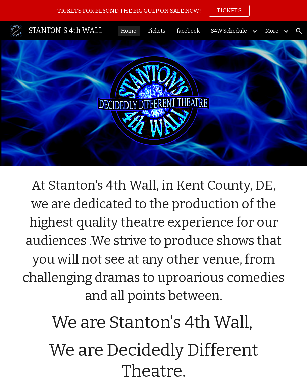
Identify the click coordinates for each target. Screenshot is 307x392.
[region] (153, 10)
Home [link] (128, 30)
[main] (153, 279)
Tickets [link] (156, 30)
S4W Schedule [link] (229, 30)
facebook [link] (188, 30)
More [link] (271, 30)
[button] (299, 31)
